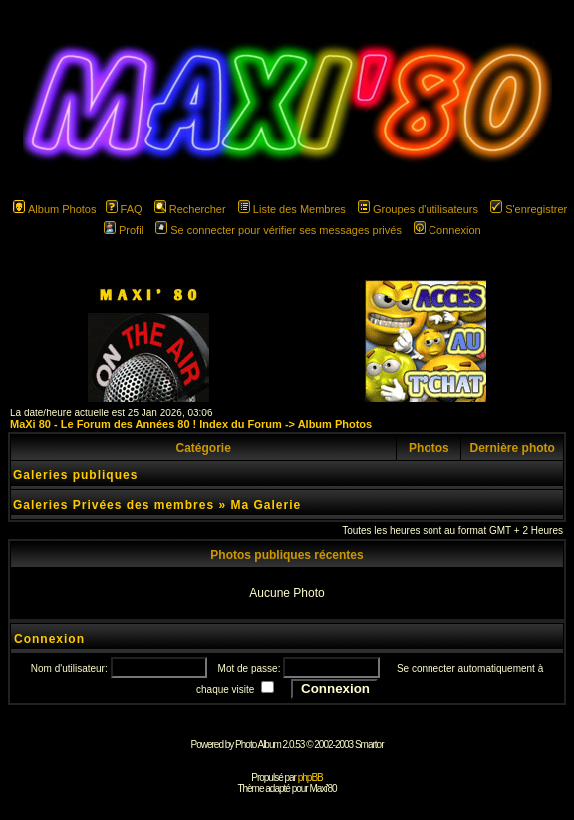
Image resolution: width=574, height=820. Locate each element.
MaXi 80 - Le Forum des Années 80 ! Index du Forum (146, 424)
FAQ (124, 209)
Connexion (447, 230)
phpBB (310, 777)
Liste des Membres (292, 209)
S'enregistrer (528, 209)
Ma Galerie (265, 505)
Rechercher (190, 209)
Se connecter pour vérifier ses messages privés (278, 230)
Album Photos (54, 209)
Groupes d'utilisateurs (418, 209)
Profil (124, 230)
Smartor (369, 744)
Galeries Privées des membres (113, 505)
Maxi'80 (322, 788)
